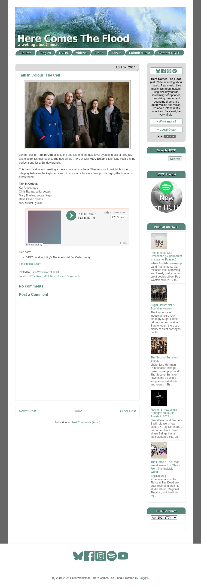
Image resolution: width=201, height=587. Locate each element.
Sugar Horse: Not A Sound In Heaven (162, 306)
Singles (45, 53)
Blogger (143, 578)
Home (78, 411)
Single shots (73, 276)
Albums (25, 53)
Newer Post (27, 411)
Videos (81, 53)
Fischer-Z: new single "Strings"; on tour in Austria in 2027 (164, 413)
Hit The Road (35, 276)
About (116, 53)
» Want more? (166, 121)
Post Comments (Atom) (85, 422)
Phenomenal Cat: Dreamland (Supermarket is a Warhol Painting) (166, 256)
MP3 (46, 276)
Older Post (128, 411)
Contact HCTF (169, 53)
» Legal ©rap (166, 129)
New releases (57, 276)
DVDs (63, 53)
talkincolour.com (31, 264)
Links (99, 53)
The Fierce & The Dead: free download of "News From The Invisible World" (165, 467)
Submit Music (139, 53)
